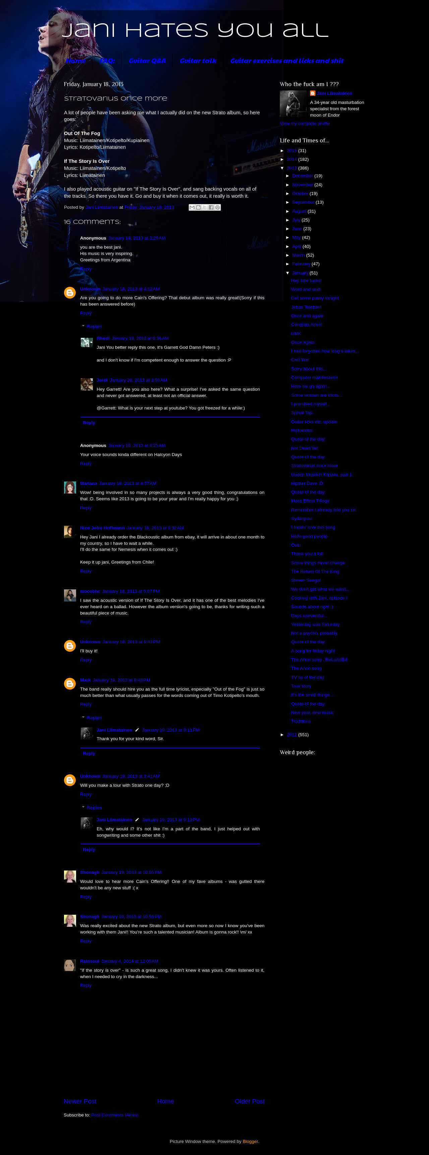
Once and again (307, 315)
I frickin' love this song (313, 527)
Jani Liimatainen (114, 729)
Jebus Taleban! (306, 307)
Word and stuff (305, 289)
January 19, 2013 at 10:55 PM (132, 872)
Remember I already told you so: (324, 509)
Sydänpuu (301, 518)
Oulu (296, 545)
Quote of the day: (308, 439)
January (301, 272)
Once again (302, 342)
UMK (296, 333)
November (303, 184)
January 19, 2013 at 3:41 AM (131, 776)
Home (75, 60)
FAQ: (107, 60)
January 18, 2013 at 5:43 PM (131, 641)
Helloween (301, 430)
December (303, 175)
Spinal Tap (301, 412)
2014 (292, 159)
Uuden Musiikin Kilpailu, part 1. (322, 474)
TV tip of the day (307, 677)
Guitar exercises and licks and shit (286, 60)
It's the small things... (312, 694)
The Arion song (306, 668)
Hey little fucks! (306, 280)
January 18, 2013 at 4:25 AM (137, 445)
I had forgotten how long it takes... (325, 351)
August (300, 211)
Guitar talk (197, 60)
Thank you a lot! (307, 553)
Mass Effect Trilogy (310, 500)
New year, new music (312, 712)
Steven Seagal (306, 580)
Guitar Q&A (147, 60)
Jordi (102, 380)
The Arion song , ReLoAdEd (319, 659)
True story (301, 686)
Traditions (301, 721)
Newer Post (80, 1101)
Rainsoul (89, 961)
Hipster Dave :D (307, 483)
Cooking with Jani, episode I (319, 597)
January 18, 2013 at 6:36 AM (140, 338)
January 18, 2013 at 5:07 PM (131, 591)
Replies (94, 326)
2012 (292, 734)
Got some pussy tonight (315, 298)
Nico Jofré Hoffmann (102, 527)
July (297, 219)
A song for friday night (313, 650)
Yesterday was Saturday (315, 624)
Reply (86, 268)
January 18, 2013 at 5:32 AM (155, 527)
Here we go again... (310, 386)
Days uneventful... (309, 615)
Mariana (88, 483)
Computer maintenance (314, 377)
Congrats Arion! (306, 324)
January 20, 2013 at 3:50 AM (138, 380)
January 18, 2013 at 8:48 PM (121, 680)
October (301, 193)
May (297, 237)
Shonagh (90, 872)
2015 (292, 150)
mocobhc (90, 591)
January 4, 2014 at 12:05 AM (130, 961)
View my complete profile (305, 123)
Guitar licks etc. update (314, 421)
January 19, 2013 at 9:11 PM (171, 729)
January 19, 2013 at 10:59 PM (132, 916)
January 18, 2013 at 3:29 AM (137, 238)
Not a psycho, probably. (315, 633)
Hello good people (309, 536)
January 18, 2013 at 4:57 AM (128, 483)
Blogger (250, 1141)
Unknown (90, 289)
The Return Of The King (315, 571)
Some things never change (318, 562)
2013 (292, 168)
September (304, 202)
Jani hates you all (195, 31)
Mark (85, 680)
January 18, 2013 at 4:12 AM (131, 289)
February (302, 263)
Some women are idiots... (316, 395)
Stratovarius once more (314, 465)
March (299, 255)
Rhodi (103, 338)
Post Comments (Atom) (114, 1114)
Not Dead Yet (304, 448)
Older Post (250, 1101)
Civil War (300, 359)
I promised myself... (310, 403)
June (297, 228)
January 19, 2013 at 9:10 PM (171, 819)
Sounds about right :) (312, 606)
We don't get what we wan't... (320, 589)
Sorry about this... (309, 368)
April (297, 246)
